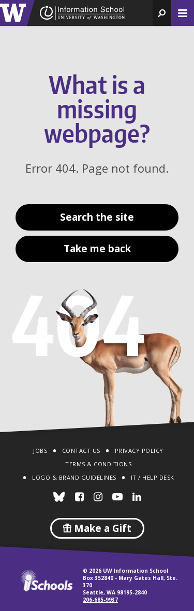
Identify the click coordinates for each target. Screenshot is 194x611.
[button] (162, 13)
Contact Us (81, 450)
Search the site (97, 217)
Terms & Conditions (98, 464)
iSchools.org (46, 580)
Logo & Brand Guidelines (74, 477)
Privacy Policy (139, 450)
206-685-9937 (100, 599)
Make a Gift (97, 528)
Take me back (97, 248)
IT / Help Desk (152, 477)
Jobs (40, 450)
